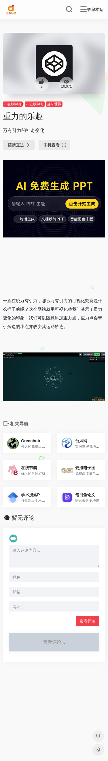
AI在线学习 (12, 104)
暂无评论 (23, 518)
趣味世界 (54, 104)
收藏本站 (95, 9)
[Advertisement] (54, 267)
